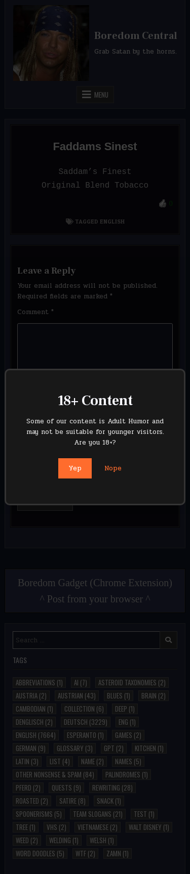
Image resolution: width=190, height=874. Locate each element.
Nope (113, 468)
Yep (75, 468)
